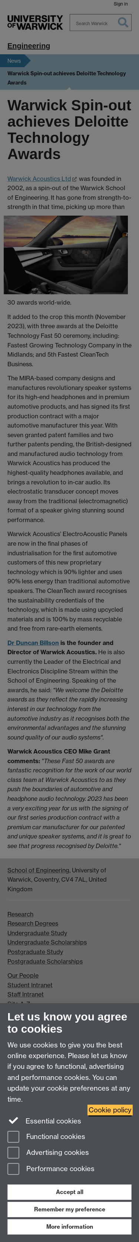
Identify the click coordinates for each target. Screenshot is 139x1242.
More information (69, 1226)
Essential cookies (44, 1120)
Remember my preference (69, 1209)
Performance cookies (51, 1169)
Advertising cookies (48, 1153)
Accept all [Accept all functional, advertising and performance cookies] (69, 1191)
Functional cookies (46, 1137)
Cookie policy (110, 1110)
